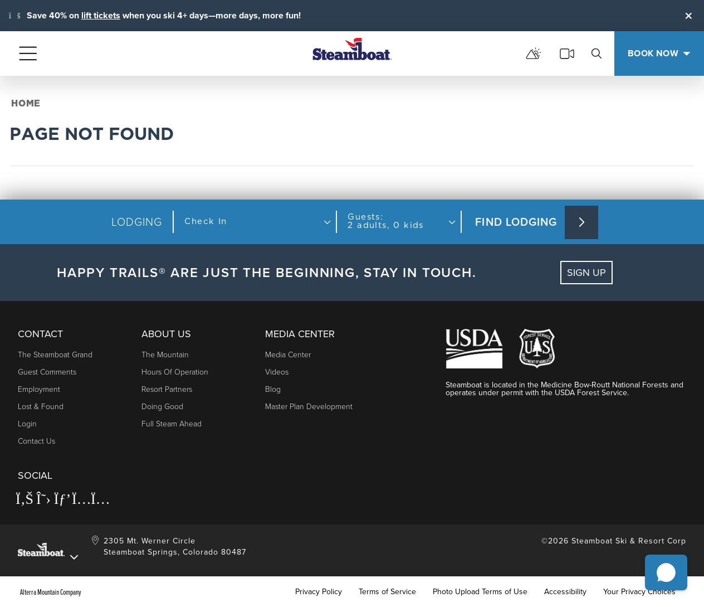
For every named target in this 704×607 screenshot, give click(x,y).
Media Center (288, 355)
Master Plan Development (309, 406)
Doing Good (162, 406)
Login (27, 424)
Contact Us (36, 441)
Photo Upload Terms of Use (480, 592)
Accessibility (565, 592)
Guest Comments (47, 372)
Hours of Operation (174, 372)
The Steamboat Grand (55, 355)
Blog (273, 389)
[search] (596, 53)
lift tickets (100, 15)
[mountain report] (533, 53)
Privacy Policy (318, 592)
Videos (277, 372)
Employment (39, 389)
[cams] (567, 53)
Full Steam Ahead (171, 424)
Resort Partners (166, 389)
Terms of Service (387, 592)
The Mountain (165, 355)
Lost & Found (40, 406)
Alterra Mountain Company (50, 592)
